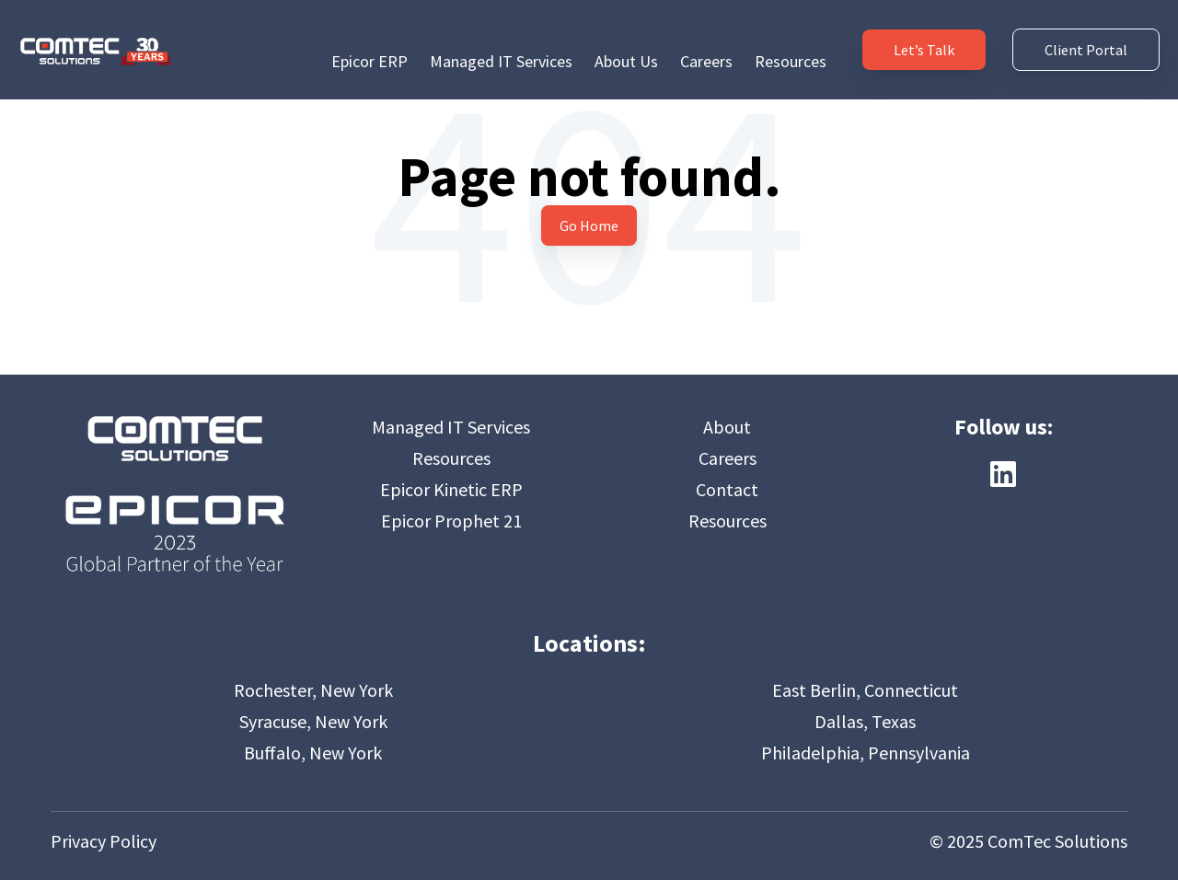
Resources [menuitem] (790, 38)
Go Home (589, 225)
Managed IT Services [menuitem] (501, 38)
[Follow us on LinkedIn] (1003, 474)
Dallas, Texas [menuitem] (865, 721)
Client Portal (1086, 38)
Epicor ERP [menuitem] (369, 38)
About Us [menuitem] (626, 38)
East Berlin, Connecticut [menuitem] (865, 689)
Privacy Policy (103, 840)
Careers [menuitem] (706, 38)
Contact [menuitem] (727, 489)
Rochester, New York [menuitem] (313, 689)
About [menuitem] (727, 426)
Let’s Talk (924, 38)
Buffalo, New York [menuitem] (313, 752)
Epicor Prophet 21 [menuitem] (451, 520)
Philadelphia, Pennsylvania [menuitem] (865, 752)
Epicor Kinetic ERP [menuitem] (451, 489)
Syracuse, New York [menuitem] (313, 721)
